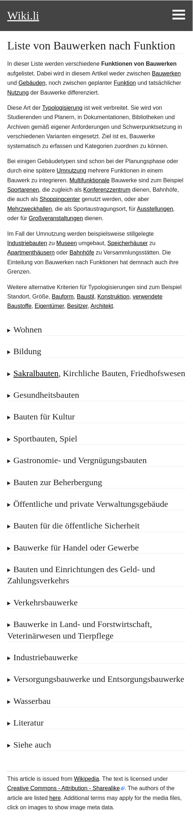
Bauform (63, 296)
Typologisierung (62, 108)
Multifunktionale (90, 180)
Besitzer (77, 306)
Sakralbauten (35, 373)
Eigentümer (49, 306)
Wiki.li (23, 15)
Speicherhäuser (128, 243)
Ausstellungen (155, 209)
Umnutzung (71, 170)
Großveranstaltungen (56, 218)
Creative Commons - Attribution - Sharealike (63, 788)
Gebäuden (31, 83)
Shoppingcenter (60, 199)
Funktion (125, 83)
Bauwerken (166, 73)
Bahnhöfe (82, 252)
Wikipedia (86, 779)
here (55, 798)
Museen (66, 243)
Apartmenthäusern (31, 252)
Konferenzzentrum (107, 190)
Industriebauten (27, 243)
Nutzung (18, 93)
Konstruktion (113, 296)
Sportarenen (23, 190)
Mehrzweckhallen (29, 209)
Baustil (85, 296)
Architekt (102, 306)
